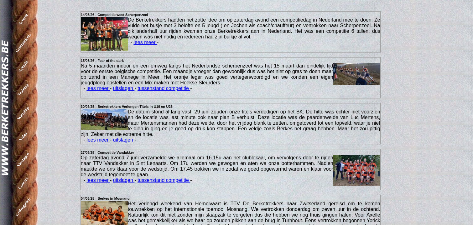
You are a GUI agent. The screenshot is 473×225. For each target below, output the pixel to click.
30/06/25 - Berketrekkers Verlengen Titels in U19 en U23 (127, 106)
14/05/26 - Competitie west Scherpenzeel (114, 15)
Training (23, 89)
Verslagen (23, 160)
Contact (23, 183)
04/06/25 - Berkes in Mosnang (105, 198)
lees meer (145, 42)
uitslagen (124, 88)
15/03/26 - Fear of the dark (102, 60)
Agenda (23, 66)
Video (23, 136)
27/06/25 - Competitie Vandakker (107, 152)
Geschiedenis (23, 42)
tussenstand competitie (164, 88)
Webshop (23, 113)
